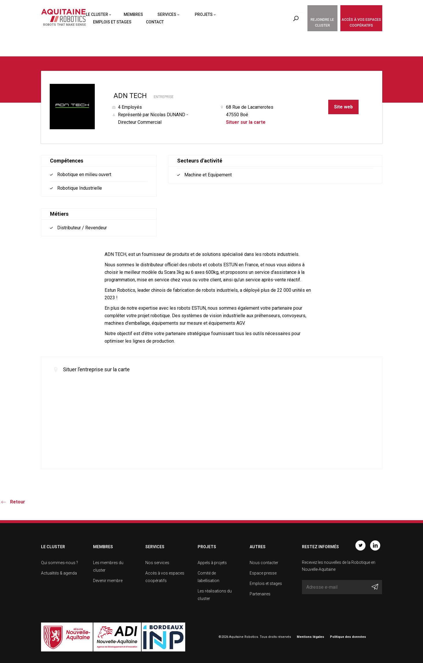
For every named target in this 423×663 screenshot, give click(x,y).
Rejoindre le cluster (322, 22)
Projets (204, 14)
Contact (155, 22)
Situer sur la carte (246, 122)
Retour (17, 502)
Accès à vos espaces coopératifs (361, 22)
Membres (133, 14)
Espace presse (263, 573)
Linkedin (375, 545)
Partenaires (260, 594)
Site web (343, 107)
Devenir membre (108, 580)
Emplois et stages (112, 22)
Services (166, 14)
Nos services (157, 562)
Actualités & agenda (59, 573)
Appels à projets (212, 562)
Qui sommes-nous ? (59, 562)
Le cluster (97, 14)
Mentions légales (310, 637)
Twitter (360, 545)
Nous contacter (264, 562)
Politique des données (348, 637)
